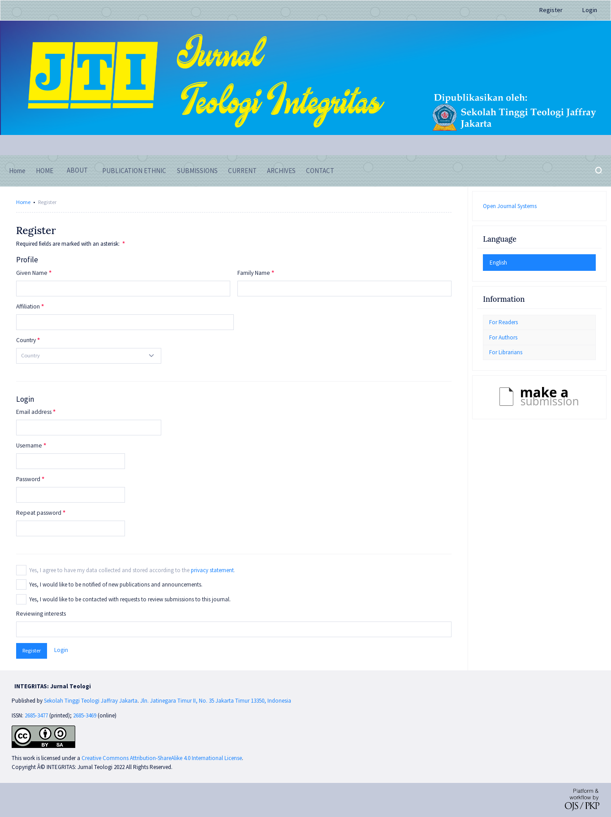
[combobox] (88, 356)
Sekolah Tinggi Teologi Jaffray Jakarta (91, 700)
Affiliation (28, 306)
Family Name (253, 273)
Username (29, 445)
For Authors (503, 337)
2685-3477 (36, 715)
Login (589, 10)
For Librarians (505, 352)
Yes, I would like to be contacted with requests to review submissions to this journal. (130, 599)
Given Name (31, 273)
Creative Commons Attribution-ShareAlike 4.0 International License (162, 758)
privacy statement (212, 570)
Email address (34, 412)
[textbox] (30, 356)
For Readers (503, 322)
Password (28, 479)
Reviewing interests (41, 613)
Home (23, 202)
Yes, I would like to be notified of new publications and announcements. (115, 584)
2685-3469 (85, 715)
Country (26, 340)
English (498, 262)
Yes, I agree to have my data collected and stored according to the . (132, 570)
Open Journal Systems (510, 206)
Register (551, 10)
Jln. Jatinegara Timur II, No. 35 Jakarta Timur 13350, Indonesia (215, 700)
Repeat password (38, 513)
